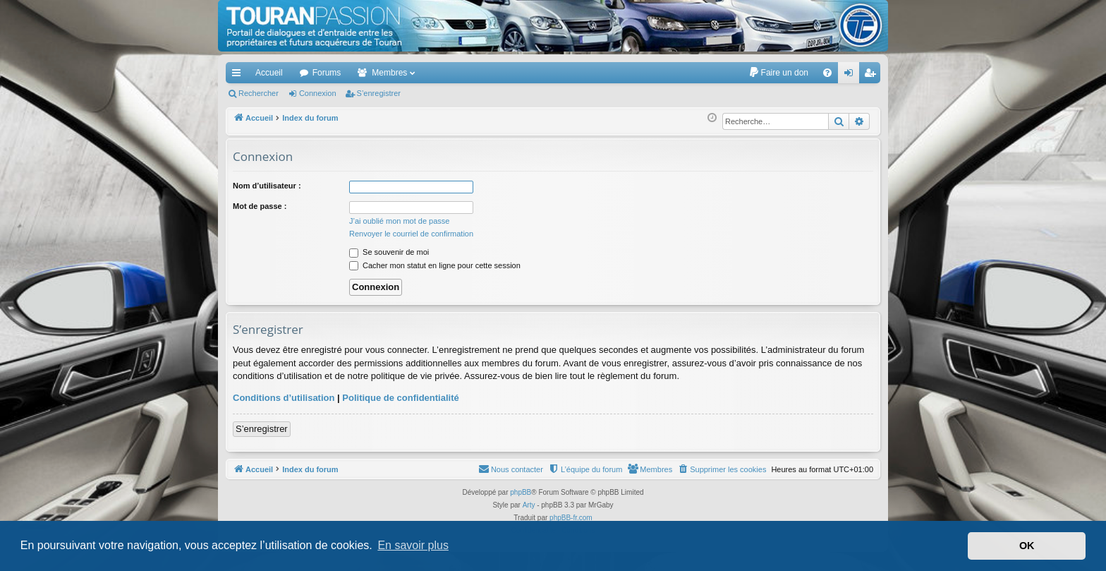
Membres (389, 73)
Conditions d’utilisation (283, 397)
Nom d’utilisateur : (267, 185)
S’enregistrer (379, 93)
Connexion (317, 93)
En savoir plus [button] (413, 545)
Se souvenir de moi (389, 252)
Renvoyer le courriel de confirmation (411, 233)
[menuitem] (778, 72)
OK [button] (1027, 545)
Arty (529, 505)
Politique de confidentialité (400, 397)
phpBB (520, 492)
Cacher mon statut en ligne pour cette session (435, 265)
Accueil (269, 73)
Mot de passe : (259, 206)
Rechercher (258, 93)
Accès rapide (239, 75)
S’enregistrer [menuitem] (872, 75)
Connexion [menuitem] (851, 75)
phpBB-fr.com (570, 518)
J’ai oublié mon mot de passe (399, 221)
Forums (326, 73)
